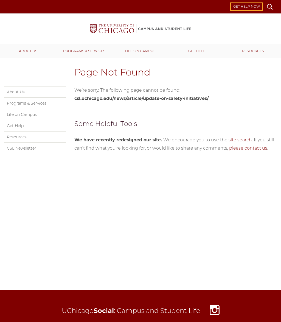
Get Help (196, 51)
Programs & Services (84, 51)
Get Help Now (246, 6)
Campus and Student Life (140, 29)
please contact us (248, 148)
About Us (28, 51)
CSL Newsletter (21, 148)
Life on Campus (140, 51)
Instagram (215, 311)
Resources (253, 51)
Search (270, 7)
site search (240, 139)
